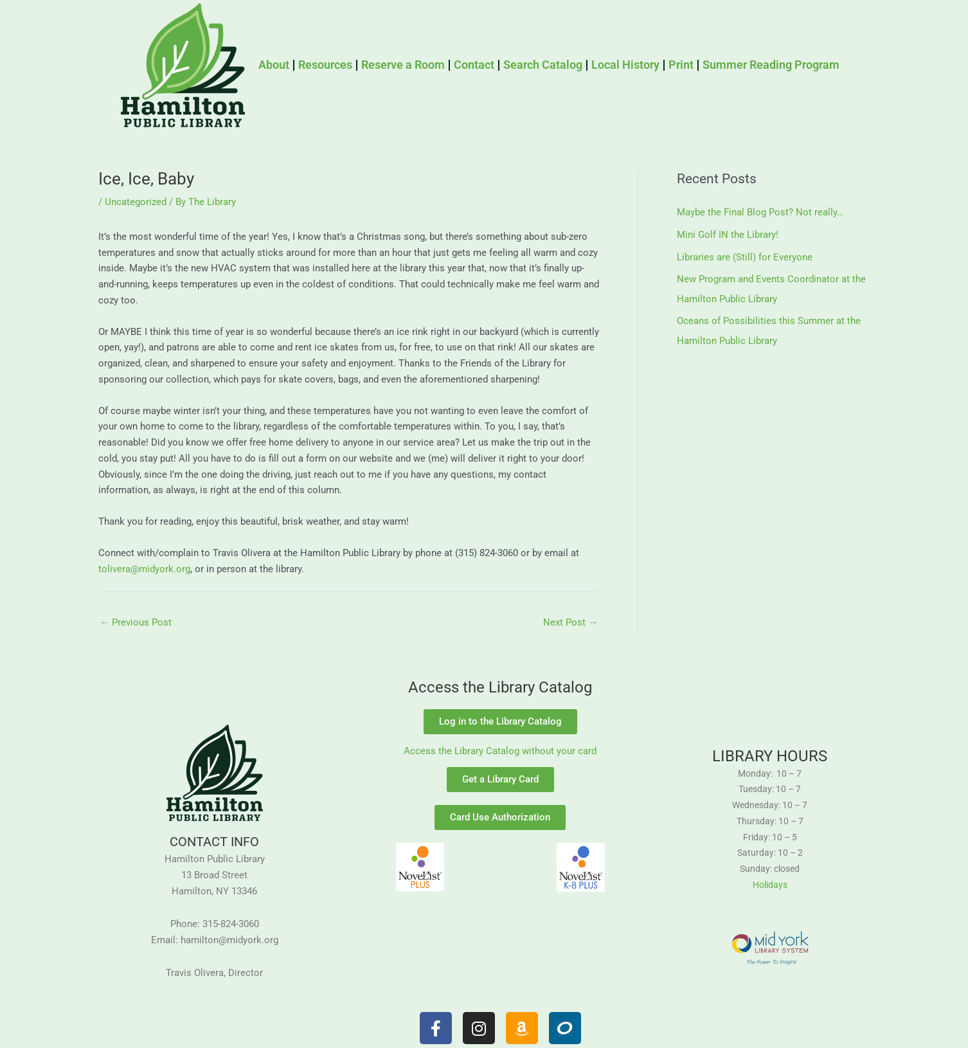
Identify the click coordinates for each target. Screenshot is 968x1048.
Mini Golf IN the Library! (727, 234)
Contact (474, 64)
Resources (325, 64)
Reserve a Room (403, 64)
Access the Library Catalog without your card (500, 751)
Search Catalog (542, 64)
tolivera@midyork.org (144, 569)
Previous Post (136, 622)
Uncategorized (135, 202)
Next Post (570, 622)
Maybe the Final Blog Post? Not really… (760, 212)
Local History (625, 64)
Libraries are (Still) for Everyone (744, 256)
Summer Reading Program (771, 64)
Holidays (770, 885)
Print (681, 64)
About (273, 64)
